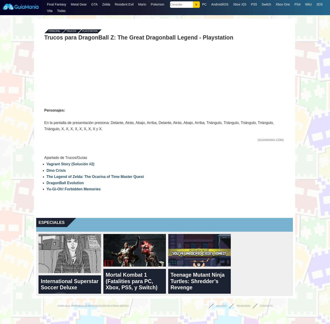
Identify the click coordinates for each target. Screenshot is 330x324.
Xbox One (283, 4)
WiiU (308, 4)
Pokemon (157, 4)
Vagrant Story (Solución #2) (70, 164)
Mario (142, 4)
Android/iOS (219, 4)
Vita (49, 11)
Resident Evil (124, 4)
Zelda (106, 4)
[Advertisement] (164, 74)
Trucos (71, 31)
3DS (319, 4)
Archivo (221, 306)
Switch (266, 4)
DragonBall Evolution (65, 183)
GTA (94, 4)
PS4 (297, 4)
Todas (61, 11)
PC (204, 4)
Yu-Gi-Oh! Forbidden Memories (74, 189)
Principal (54, 31)
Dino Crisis (56, 170)
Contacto (266, 306)
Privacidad (243, 306)
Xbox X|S (239, 4)
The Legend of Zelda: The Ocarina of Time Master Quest (95, 177)
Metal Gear (79, 4)
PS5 (254, 4)
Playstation (90, 31)
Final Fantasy (56, 4)
